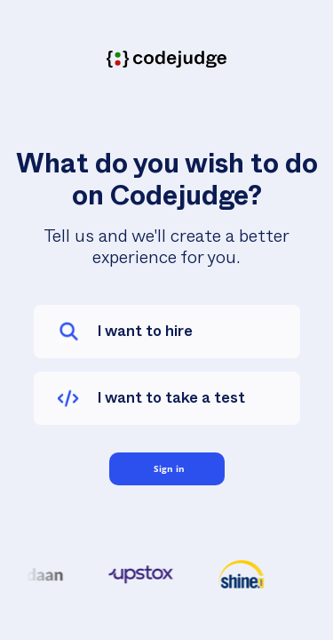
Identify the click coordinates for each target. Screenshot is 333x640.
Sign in (169, 468)
